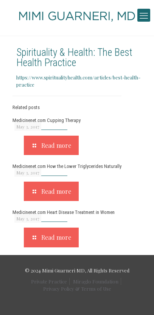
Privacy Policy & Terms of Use (77, 288)
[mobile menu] (143, 15)
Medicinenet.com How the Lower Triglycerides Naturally (66, 166)
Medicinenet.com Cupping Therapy (46, 120)
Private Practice (49, 281)
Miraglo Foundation (95, 281)
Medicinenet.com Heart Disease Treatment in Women (63, 212)
